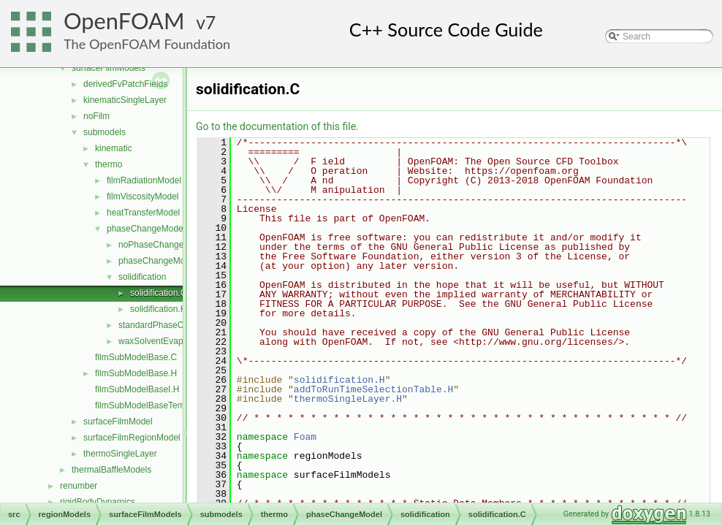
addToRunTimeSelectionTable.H (373, 389)
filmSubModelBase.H (136, 373)
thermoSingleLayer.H (348, 398)
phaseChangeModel (146, 229)
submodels (104, 132)
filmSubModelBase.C (136, 357)
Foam (305, 436)
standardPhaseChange (163, 325)
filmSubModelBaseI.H (137, 389)
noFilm (96, 116)
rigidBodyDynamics (97, 502)
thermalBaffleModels (111, 470)
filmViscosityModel (142, 196)
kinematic (113, 148)
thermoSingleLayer (120, 454)
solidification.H (158, 309)
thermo (108, 164)
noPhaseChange (150, 245)
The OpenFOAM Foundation (147, 44)
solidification (142, 277)
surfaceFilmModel (118, 421)
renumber (78, 486)
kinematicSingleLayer (125, 100)
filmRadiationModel (144, 180)
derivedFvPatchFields (125, 84)
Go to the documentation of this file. (277, 126)
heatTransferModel (143, 212)
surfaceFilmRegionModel (131, 437)
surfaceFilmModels (108, 68)
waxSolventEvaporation (164, 341)
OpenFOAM (124, 20)
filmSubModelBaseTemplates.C (156, 405)
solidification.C (158, 293)
